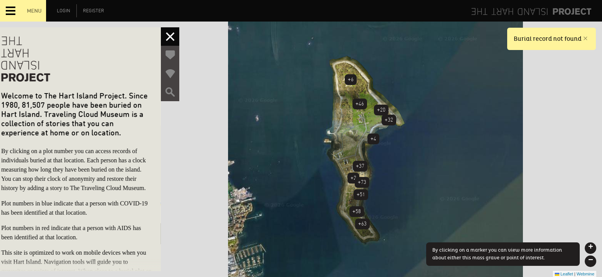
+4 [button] (373, 139)
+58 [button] (356, 211)
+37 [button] (360, 166)
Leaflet (564, 274)
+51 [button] (361, 194)
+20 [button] (381, 110)
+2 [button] (353, 178)
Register (93, 10)
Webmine (585, 274)
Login (63, 10)
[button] (590, 248)
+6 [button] (351, 79)
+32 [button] (389, 120)
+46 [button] (360, 104)
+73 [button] (362, 182)
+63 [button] (362, 224)
